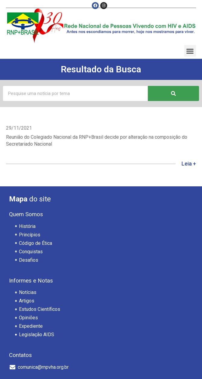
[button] (190, 51)
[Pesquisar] (173, 93)
